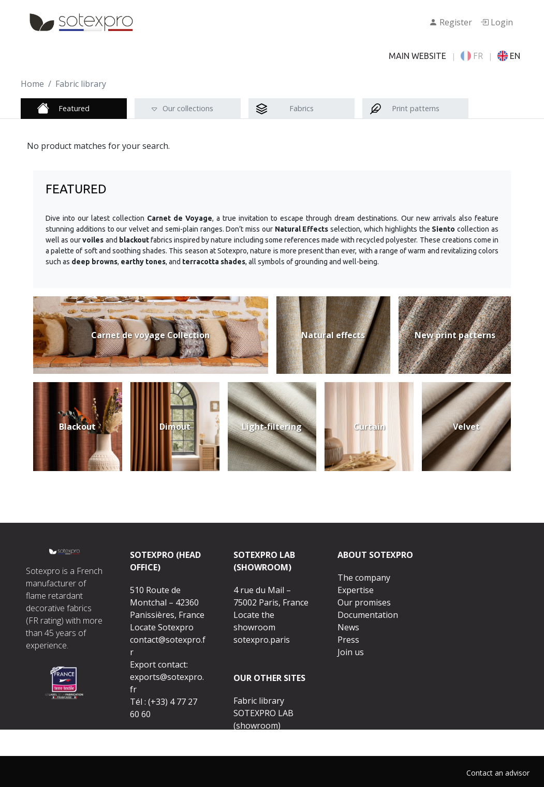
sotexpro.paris (261, 639)
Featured (74, 108)
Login (496, 22)
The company (363, 577)
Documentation (367, 614)
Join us (350, 652)
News (348, 627)
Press (348, 639)
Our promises (364, 602)
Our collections (188, 108)
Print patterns (415, 108)
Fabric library (258, 700)
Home (32, 83)
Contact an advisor (498, 773)
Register (450, 22)
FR (472, 56)
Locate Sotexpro (162, 627)
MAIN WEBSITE (417, 55)
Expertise (355, 590)
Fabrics (301, 108)
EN (508, 56)
